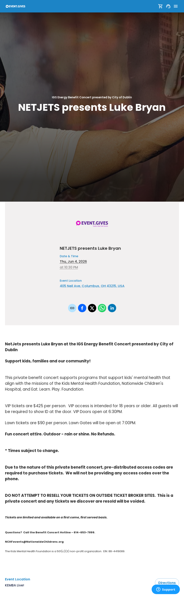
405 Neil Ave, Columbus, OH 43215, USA (92, 286)
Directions (167, 583)
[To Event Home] (15, 6)
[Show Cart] (160, 6)
